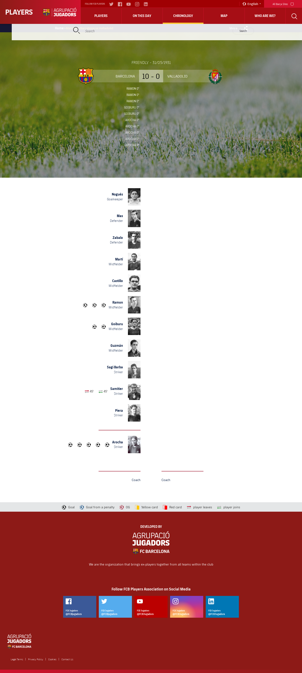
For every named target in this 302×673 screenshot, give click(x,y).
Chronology (183, 16)
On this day (142, 16)
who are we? (265, 16)
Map (224, 16)
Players (101, 16)
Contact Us (67, 659)
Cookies (52, 659)
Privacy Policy (35, 659)
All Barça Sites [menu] (283, 4)
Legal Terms (17, 659)
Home (59, 28)
